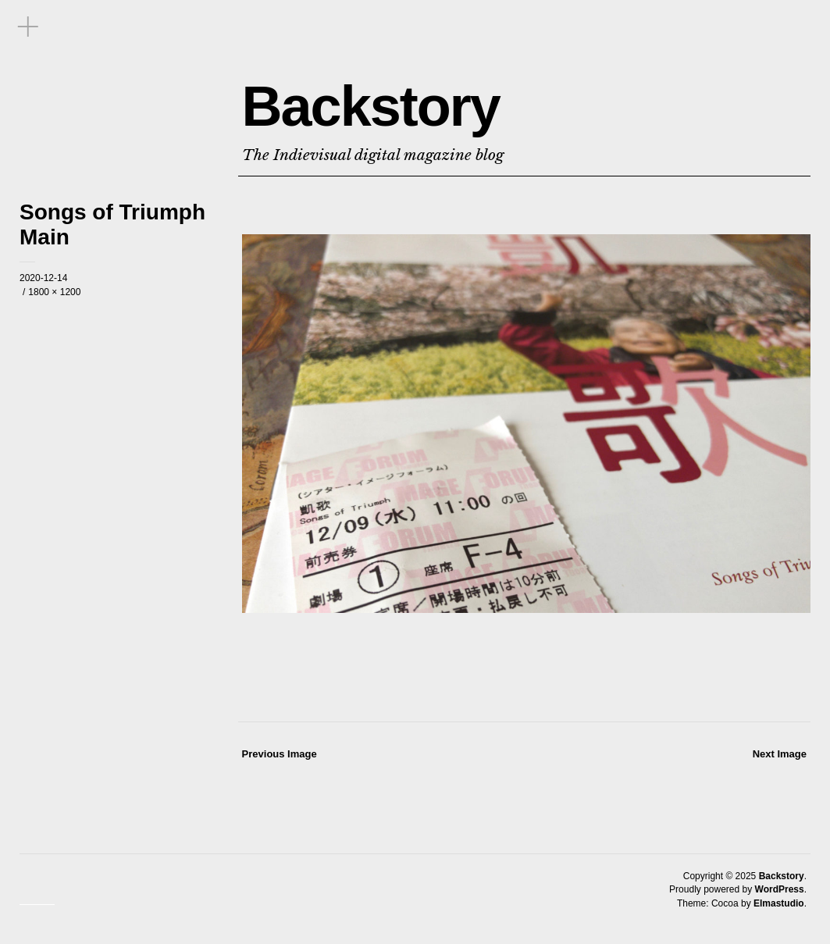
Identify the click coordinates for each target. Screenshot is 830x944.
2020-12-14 (43, 278)
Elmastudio (778, 903)
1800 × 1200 (54, 292)
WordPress (779, 889)
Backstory (371, 106)
